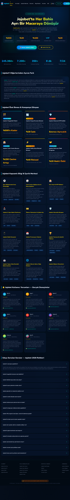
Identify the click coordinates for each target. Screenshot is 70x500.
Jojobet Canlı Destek (45, 466)
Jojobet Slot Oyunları (24, 470)
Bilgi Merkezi (38, 3)
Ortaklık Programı (65, 470)
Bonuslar (32, 3)
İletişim (42, 468)
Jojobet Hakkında (24, 3)
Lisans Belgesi (65, 468)
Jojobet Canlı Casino (23, 466)
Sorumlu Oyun (44, 472)
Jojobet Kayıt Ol (4, 468)
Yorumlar (44, 3)
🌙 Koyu (52, 3)
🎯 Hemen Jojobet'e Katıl (27, 47)
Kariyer (63, 472)
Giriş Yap (59, 3)
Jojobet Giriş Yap (4, 466)
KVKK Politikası (44, 470)
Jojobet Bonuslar (4, 472)
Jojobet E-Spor (22, 474)
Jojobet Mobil (3, 470)
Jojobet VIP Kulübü (23, 472)
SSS (48, 3)
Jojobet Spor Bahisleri (24, 468)
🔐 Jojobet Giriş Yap (45, 47)
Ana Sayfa (17, 3)
